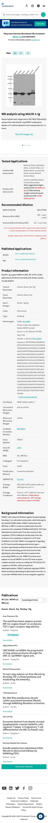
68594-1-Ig (17, 37)
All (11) (5, 599)
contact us (35, 40)
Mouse (12, 609)
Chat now (40, 24)
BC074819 (37, 339)
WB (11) (5, 603)
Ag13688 (26, 321)
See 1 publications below (25, 254)
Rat (17, 609)
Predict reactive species (27, 397)
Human (5, 609)
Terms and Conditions (19, 801)
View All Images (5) (24, 134)
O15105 (20, 479)
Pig (29, 609)
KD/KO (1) (14, 599)
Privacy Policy (23, 798)
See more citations (24, 766)
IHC (27, 53)
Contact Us (11, 798)
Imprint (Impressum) (26, 804)
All (15, 53)
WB (20, 53)
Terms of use (36, 798)
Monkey (23, 609)
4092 (19, 448)
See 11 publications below (25, 259)
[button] (40, 816)
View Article (7, 640)
